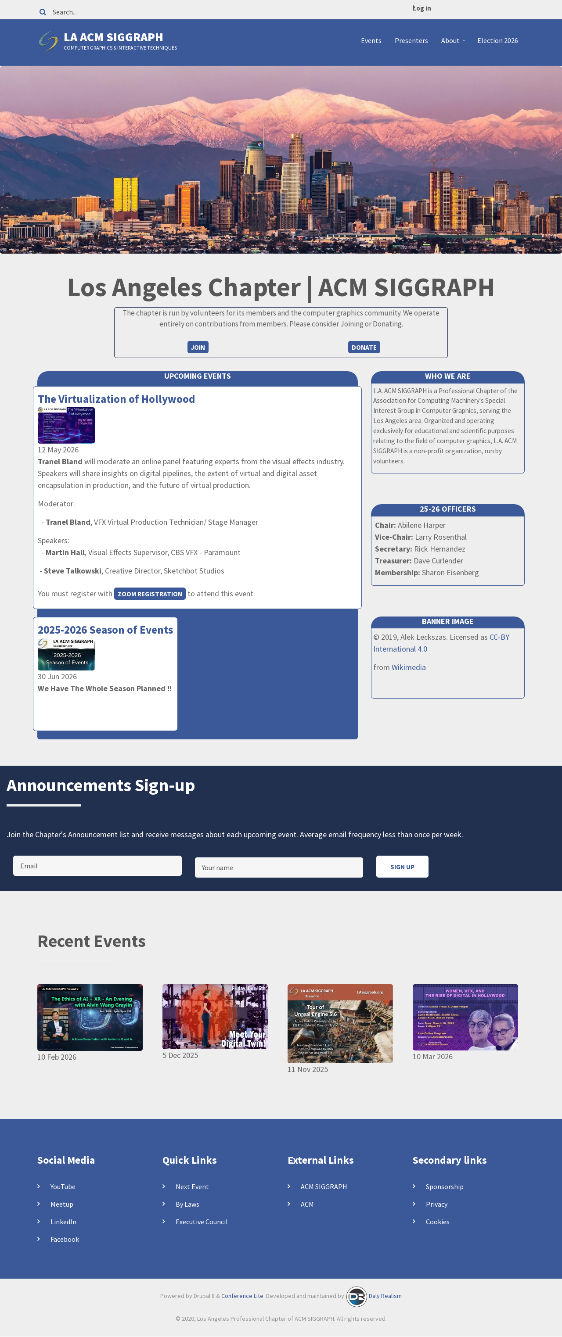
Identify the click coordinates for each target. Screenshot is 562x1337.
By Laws (187, 1204)
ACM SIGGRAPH (324, 1186)
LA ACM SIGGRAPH (113, 37)
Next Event (192, 1186)
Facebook (64, 1239)
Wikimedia (409, 667)
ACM (307, 1204)
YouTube (63, 1186)
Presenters (411, 40)
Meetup (61, 1204)
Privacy (436, 1204)
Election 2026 (497, 40)
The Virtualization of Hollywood (116, 399)
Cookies (438, 1221)
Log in (422, 8)
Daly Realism (385, 1296)
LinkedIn (63, 1221)
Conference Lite (242, 1296)
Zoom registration (150, 594)
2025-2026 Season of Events (105, 630)
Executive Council (202, 1221)
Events (371, 40)
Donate (364, 347)
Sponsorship (445, 1186)
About (454, 44)
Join (198, 347)
